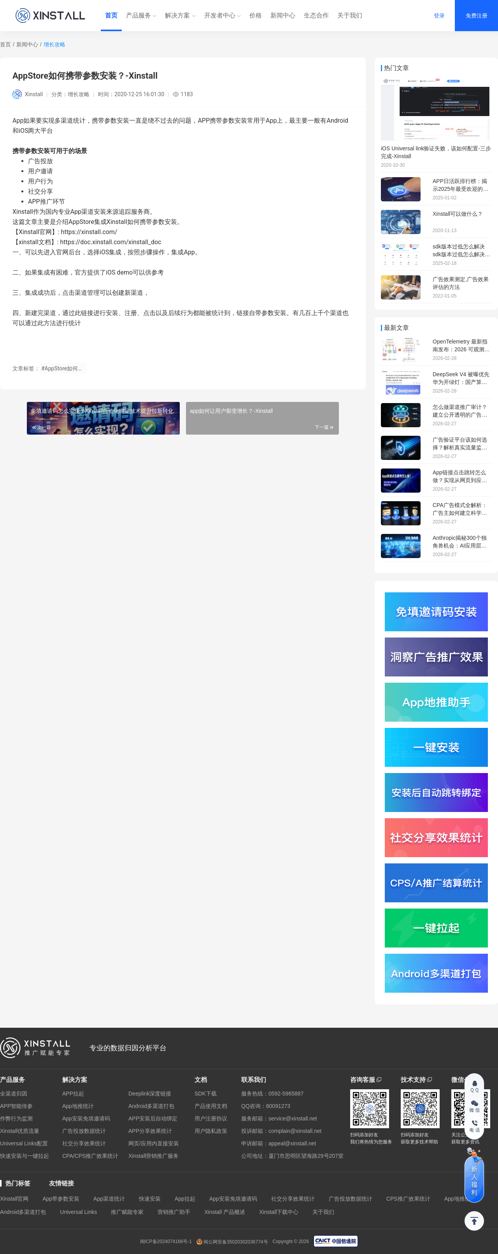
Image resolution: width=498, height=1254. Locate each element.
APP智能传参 (16, 1106)
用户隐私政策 (211, 1131)
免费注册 (476, 15)
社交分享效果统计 (84, 1143)
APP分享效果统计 (150, 1131)
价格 (255, 15)
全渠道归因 (13, 1093)
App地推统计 (78, 1106)
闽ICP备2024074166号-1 (166, 1241)
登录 (439, 15)
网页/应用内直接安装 (153, 1143)
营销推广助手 (174, 1212)
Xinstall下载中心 (278, 1212)
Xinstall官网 (14, 1199)
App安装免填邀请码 (86, 1118)
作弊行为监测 (16, 1118)
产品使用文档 (211, 1106)
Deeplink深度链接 (149, 1093)
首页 (111, 15)
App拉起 (185, 1199)
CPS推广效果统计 (408, 1199)
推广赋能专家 (127, 1212)
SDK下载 (206, 1093)
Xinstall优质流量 (19, 1131)
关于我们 (349, 15)
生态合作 (316, 15)
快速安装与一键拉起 (24, 1156)
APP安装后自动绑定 (152, 1118)
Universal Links (78, 1212)
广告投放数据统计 (84, 1131)
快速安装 (150, 1199)
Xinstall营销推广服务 (153, 1156)
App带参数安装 (60, 1199)
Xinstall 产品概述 (224, 1212)
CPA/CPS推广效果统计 (90, 1156)
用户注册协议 (211, 1118)
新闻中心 (282, 15)
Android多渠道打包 (151, 1106)
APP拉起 (73, 1093)
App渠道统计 (109, 1199)
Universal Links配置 (24, 1143)
